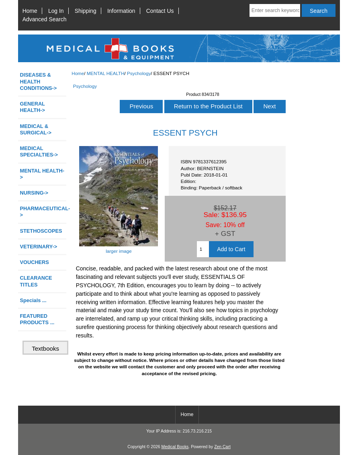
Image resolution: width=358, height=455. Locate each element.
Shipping (85, 11)
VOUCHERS (34, 262)
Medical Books (174, 447)
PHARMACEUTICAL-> (43, 211)
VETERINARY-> (38, 247)
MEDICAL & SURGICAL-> (35, 129)
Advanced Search (45, 19)
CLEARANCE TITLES (36, 281)
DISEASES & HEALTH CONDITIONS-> (38, 81)
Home (30, 11)
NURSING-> (34, 193)
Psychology (139, 73)
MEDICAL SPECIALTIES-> (39, 151)
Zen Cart (222, 447)
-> (42, 174)
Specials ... (33, 300)
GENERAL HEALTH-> (32, 107)
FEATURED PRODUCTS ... (37, 319)
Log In (56, 11)
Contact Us (160, 11)
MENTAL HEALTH (106, 73)
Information (121, 11)
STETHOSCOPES (41, 231)
